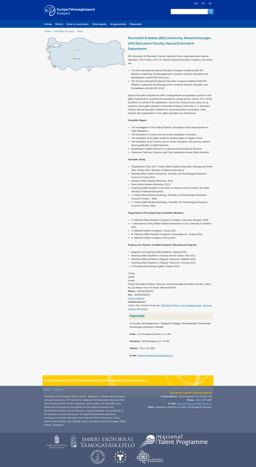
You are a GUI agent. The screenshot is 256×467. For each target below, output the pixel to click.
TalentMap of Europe (64, 31)
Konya (77, 59)
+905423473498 (169, 305)
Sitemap (58, 389)
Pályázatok (136, 24)
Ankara (78, 50)
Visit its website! (136, 298)
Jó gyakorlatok (118, 24)
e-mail (182, 305)
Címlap (48, 24)
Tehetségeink (99, 24)
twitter (144, 309)
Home (47, 389)
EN (195, 3)
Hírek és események (77, 24)
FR (203, 3)
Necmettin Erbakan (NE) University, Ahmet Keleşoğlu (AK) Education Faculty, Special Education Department (169, 43)
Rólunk (59, 24)
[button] (210, 11)
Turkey (80, 31)
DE (210, 3)
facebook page (194, 305)
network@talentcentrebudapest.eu (155, 355)
